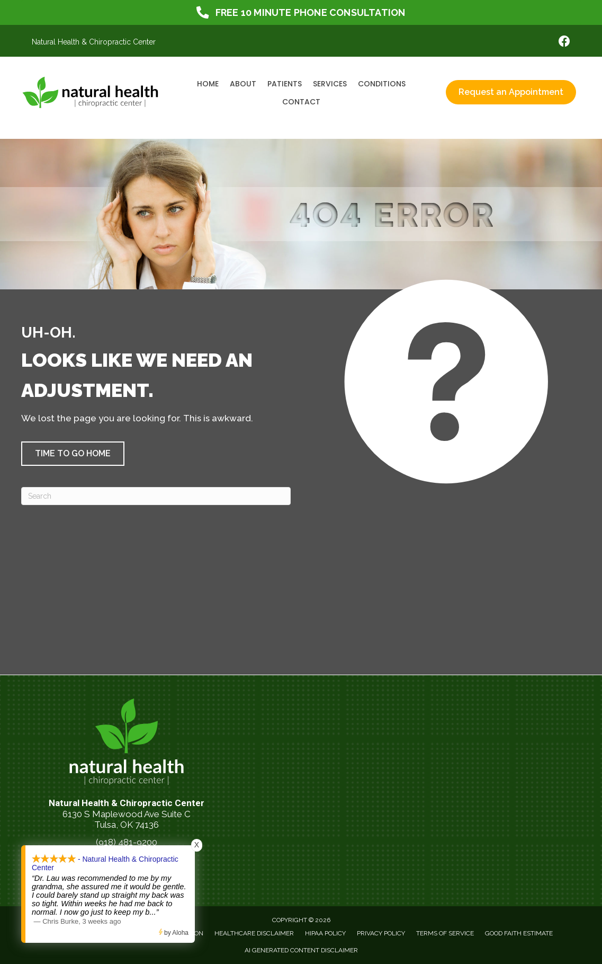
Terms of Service (445, 933)
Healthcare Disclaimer (254, 933)
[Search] (156, 496)
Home (208, 83)
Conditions (382, 83)
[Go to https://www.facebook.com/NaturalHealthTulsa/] (564, 43)
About (243, 83)
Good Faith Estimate (519, 933)
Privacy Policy (381, 933)
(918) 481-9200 (126, 842)
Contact (301, 101)
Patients (284, 83)
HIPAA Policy (325, 933)
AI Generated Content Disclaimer (301, 950)
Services (330, 83)
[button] (72, 453)
